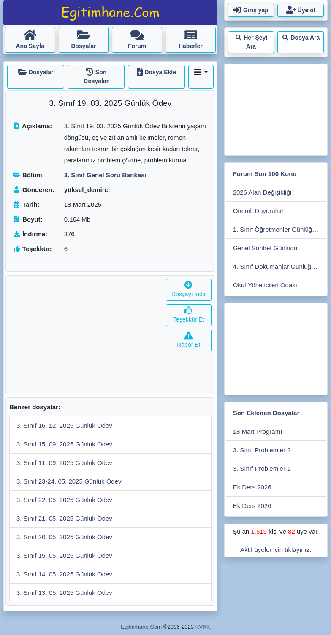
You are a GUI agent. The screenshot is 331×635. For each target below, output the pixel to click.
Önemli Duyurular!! (259, 210)
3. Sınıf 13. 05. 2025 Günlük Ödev (64, 592)
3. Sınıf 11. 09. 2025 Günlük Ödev (64, 462)
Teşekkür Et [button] (188, 315)
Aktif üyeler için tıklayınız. (275, 549)
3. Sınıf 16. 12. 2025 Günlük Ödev (64, 425)
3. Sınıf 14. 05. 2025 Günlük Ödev (64, 574)
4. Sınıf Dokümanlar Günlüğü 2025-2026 (279, 266)
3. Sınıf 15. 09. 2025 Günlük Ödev (64, 444)
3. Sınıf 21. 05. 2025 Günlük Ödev (64, 518)
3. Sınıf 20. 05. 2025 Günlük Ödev (64, 536)
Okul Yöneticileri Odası (265, 285)
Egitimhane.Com (141, 627)
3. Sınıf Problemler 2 (262, 450)
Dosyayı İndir (188, 289)
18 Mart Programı (257, 431)
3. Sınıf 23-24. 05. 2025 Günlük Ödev (69, 481)
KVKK (202, 627)
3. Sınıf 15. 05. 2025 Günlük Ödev (64, 555)
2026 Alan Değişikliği (262, 192)
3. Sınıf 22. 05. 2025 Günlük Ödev (64, 499)
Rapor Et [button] (188, 340)
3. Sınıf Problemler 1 (262, 468)
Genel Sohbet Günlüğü (265, 247)
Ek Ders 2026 (252, 487)
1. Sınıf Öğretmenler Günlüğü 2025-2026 (279, 229)
